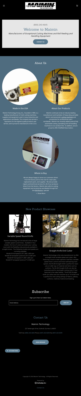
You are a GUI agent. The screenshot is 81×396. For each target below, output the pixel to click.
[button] (8, 6)
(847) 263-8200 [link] (45, 333)
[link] (40, 5)
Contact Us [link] (40, 388)
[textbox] (33, 302)
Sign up (66, 303)
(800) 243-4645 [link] (41, 24)
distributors (39, 190)
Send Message (40, 342)
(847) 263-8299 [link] (57, 333)
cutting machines (67, 117)
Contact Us (40, 42)
